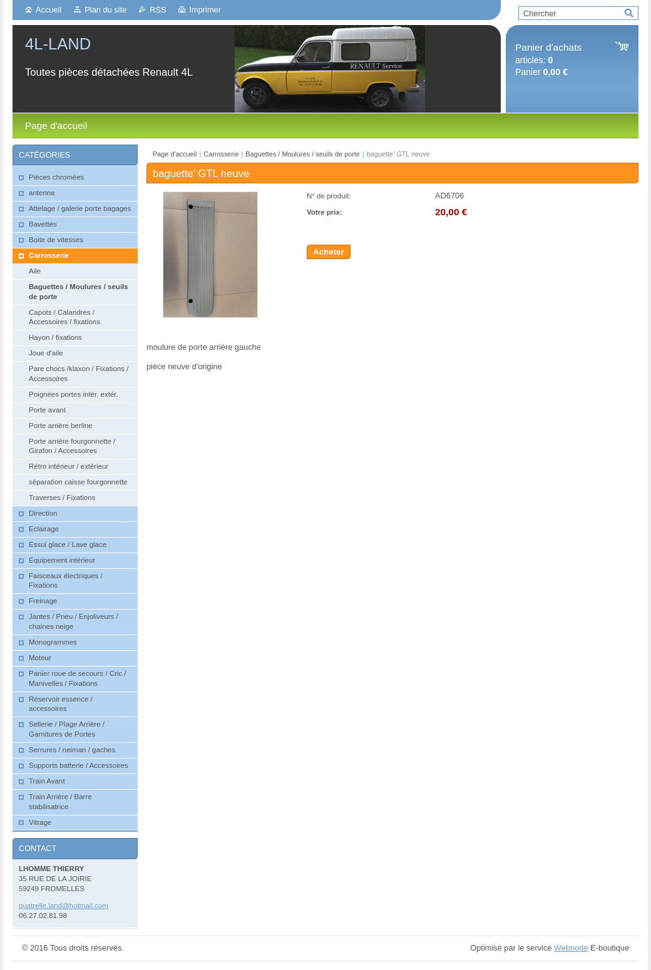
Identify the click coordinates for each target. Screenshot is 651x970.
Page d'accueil (175, 154)
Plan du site (105, 9)
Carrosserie (220, 154)
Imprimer (204, 9)
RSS (158, 9)
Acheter (328, 252)
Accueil (48, 9)
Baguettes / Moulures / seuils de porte (302, 154)
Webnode (571, 947)
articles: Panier (548, 60)
